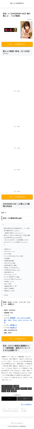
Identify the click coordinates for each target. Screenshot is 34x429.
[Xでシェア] (9, 399)
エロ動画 (16, 386)
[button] (25, 399)
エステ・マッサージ (23, 320)
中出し (10, 320)
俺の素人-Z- (13, 325)
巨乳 (30, 388)
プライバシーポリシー (17, 423)
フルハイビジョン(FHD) (23, 318)
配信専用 (12, 318)
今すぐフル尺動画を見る (17, 44)
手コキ (15, 320)
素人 (5, 320)
